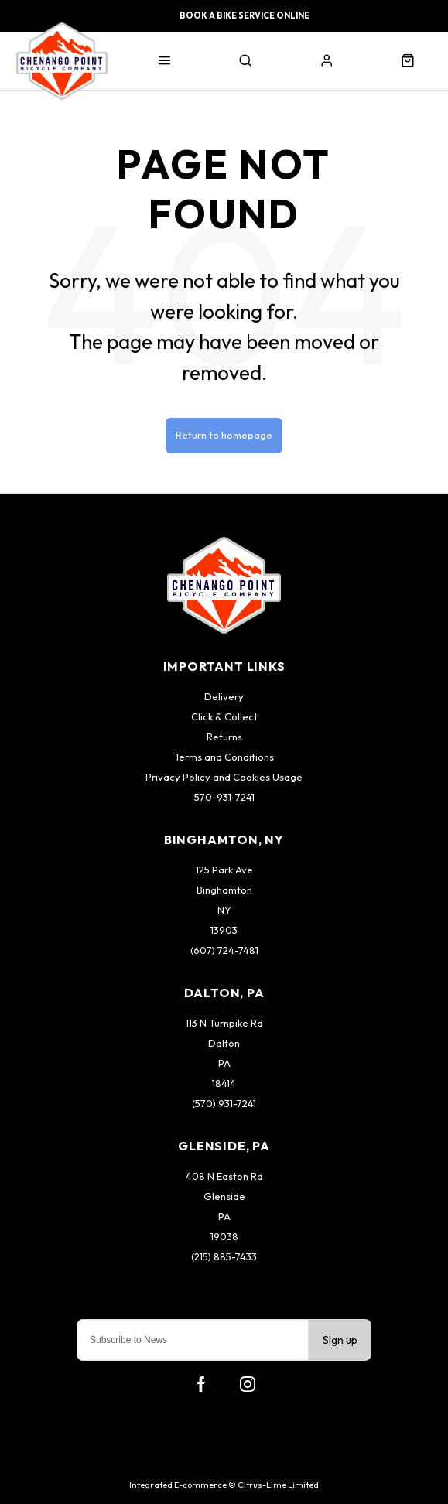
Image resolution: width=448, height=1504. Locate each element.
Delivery (224, 696)
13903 (224, 930)
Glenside (224, 1196)
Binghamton (224, 890)
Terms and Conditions (224, 756)
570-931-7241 (224, 797)
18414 (224, 1083)
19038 (224, 1236)
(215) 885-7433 (224, 1256)
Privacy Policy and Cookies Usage (224, 777)
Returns (224, 736)
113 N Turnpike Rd (224, 1023)
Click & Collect (224, 716)
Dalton (224, 1043)
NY (224, 910)
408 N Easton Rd (224, 1176)
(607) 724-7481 (224, 950)
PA (224, 1063)
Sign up (340, 1340)
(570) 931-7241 (224, 1103)
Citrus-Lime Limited (278, 1484)
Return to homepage (224, 435)
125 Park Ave (224, 869)
